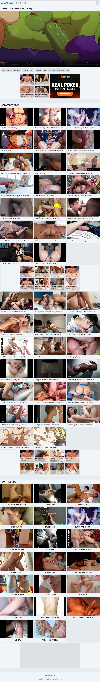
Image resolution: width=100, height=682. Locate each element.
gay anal (25, 70)
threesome (60, 70)
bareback (17, 70)
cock (67, 70)
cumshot (52, 70)
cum (31, 70)
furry (45, 70)
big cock (38, 70)
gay (3, 70)
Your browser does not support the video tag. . (50, 39)
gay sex (9, 70)
